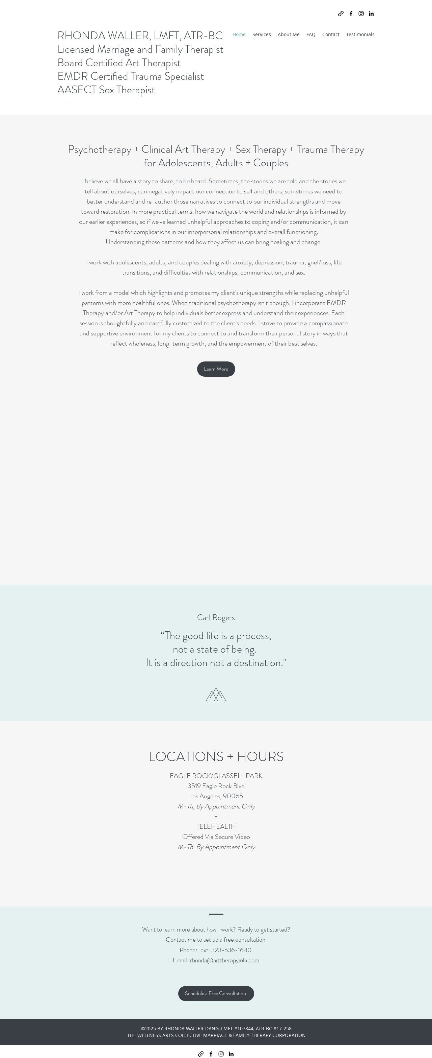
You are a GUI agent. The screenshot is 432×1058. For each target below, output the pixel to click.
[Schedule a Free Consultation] (216, 993)
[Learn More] (216, 369)
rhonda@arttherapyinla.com (225, 960)
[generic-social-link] (341, 13)
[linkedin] (371, 13)
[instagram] (361, 13)
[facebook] (351, 13)
